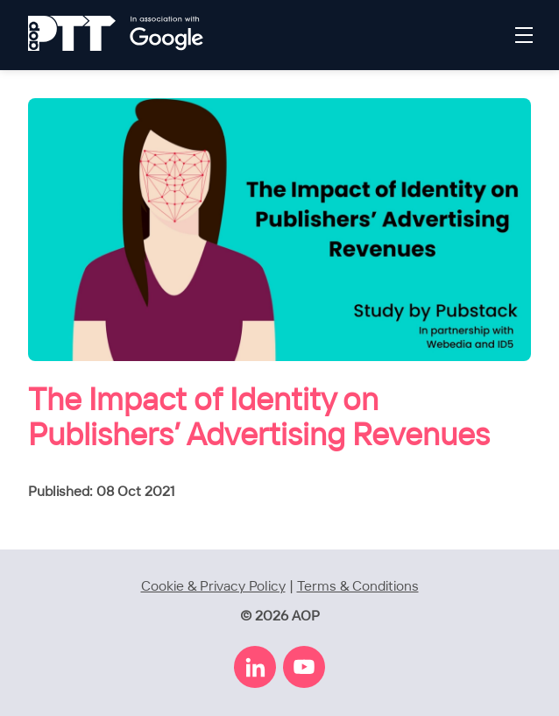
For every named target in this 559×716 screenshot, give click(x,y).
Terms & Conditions (358, 586)
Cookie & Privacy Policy (213, 586)
